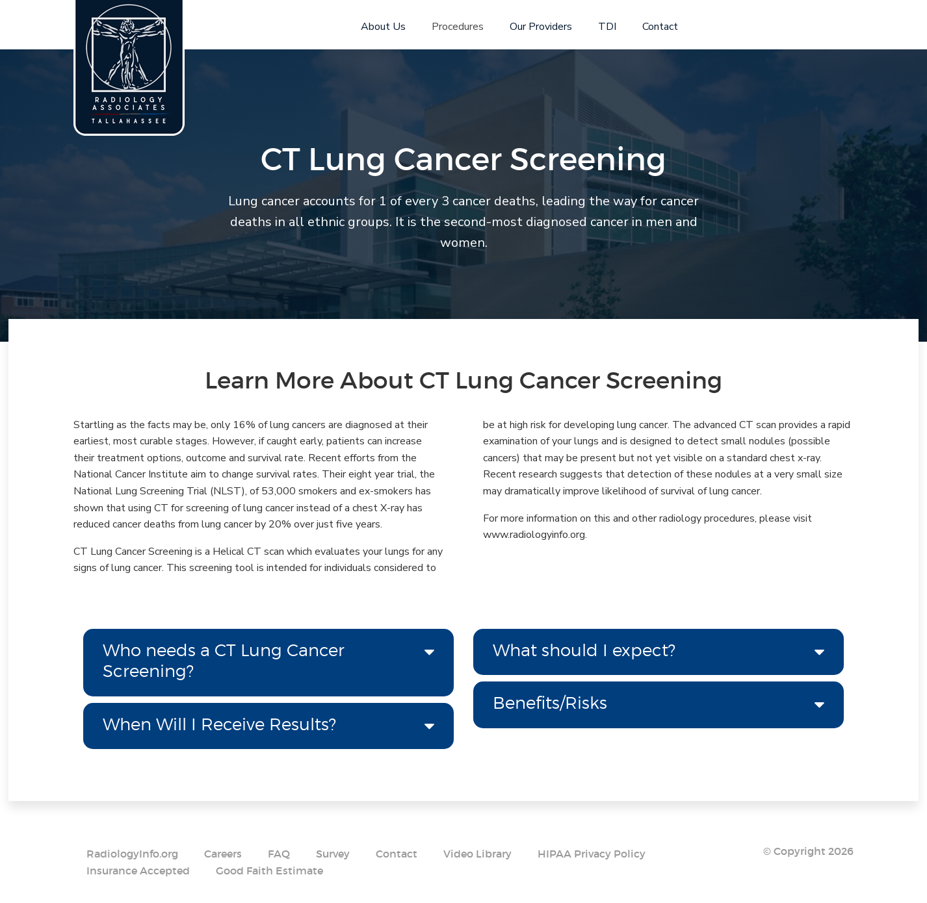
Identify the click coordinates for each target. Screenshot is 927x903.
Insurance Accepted (138, 870)
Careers (223, 853)
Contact (396, 853)
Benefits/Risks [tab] (550, 703)
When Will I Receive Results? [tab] (219, 724)
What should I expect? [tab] (584, 650)
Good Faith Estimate (269, 870)
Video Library (477, 853)
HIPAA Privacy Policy (592, 853)
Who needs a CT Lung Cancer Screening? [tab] (224, 660)
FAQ (279, 853)
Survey (333, 853)
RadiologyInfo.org (132, 853)
